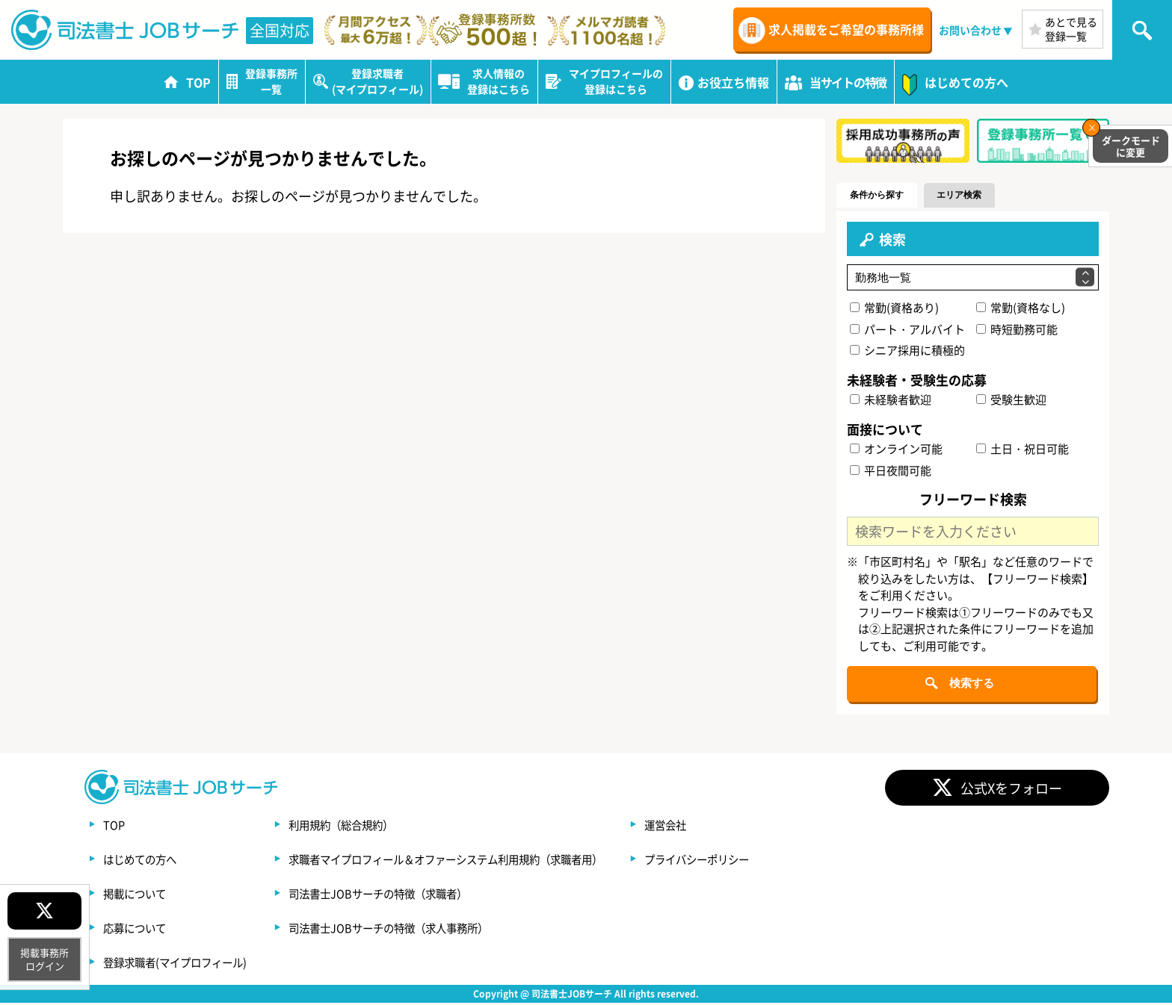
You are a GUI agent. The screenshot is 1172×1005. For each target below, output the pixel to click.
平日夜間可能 (891, 471)
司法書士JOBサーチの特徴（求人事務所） (421, 930)
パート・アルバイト (908, 329)
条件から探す (885, 195)
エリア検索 (983, 195)
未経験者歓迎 (891, 400)
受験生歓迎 (1011, 400)
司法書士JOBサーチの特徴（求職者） (409, 895)
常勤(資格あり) (895, 308)
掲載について (139, 895)
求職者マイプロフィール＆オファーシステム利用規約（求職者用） (487, 861)
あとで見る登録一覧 (1071, 28)
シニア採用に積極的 (908, 351)
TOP (115, 827)
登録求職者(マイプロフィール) (184, 964)
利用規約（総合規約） (368, 827)
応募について (139, 930)
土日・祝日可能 (1022, 449)
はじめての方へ (145, 861)
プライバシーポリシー (768, 861)
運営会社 (732, 827)
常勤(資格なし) (1020, 308)
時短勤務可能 (1017, 329)
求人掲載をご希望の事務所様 (846, 29)
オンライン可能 (897, 449)
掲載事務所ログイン (44, 959)
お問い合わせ (970, 29)
